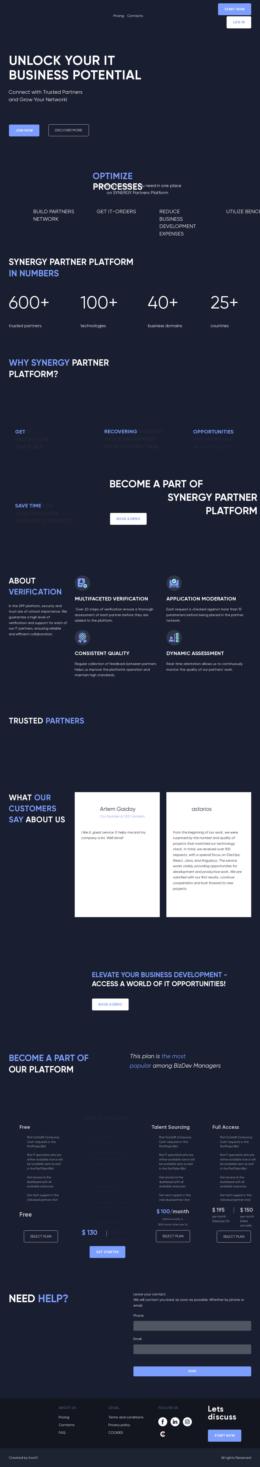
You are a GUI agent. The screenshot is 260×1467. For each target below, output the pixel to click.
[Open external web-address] (39, 747)
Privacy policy (119, 1425)
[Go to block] (30, 1411)
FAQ (62, 1432)
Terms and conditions (126, 1417)
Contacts (135, 16)
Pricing (118, 16)
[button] (234, 9)
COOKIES (115, 1432)
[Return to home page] (29, 16)
